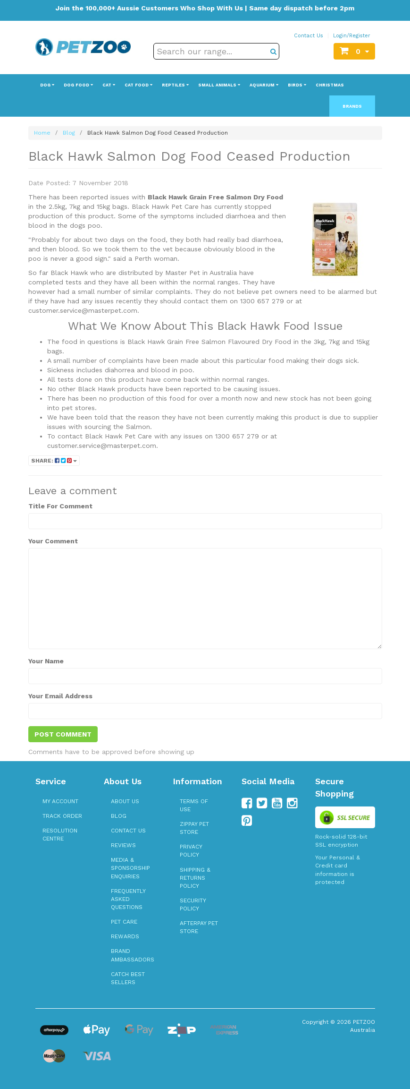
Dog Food (78, 85)
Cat (108, 85)
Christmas (330, 85)
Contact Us (308, 35)
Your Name (46, 661)
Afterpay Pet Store (199, 927)
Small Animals (219, 85)
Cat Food (138, 85)
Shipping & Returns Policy (195, 877)
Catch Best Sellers (128, 978)
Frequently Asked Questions (128, 899)
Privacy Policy (191, 850)
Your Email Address (60, 696)
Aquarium (264, 85)
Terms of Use (194, 805)
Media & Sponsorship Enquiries (130, 868)
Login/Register (351, 35)
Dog (47, 85)
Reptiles (175, 85)
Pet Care (124, 921)
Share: (54, 460)
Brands (352, 106)
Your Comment (53, 541)
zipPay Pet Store (194, 828)
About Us (125, 801)
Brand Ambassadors (132, 955)
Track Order (62, 816)
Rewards (125, 936)
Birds (297, 85)
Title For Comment (60, 506)
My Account (60, 801)
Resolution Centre (59, 834)
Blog (118, 816)
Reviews (123, 845)
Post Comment (63, 734)
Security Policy (193, 904)
